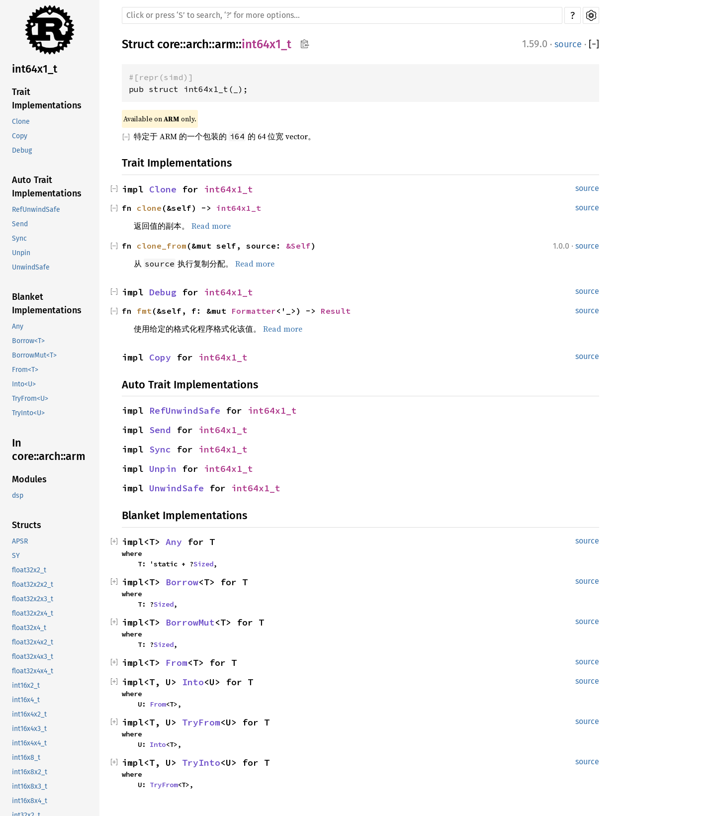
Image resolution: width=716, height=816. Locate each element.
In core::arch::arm (49, 449)
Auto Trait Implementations (47, 187)
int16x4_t (26, 700)
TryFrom (201, 722)
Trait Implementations (47, 99)
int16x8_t (26, 757)
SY (16, 555)
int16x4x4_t (29, 743)
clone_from (161, 246)
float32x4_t (29, 628)
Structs (26, 525)
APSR (20, 541)
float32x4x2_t (32, 642)
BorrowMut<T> (34, 355)
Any (17, 326)
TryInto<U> (28, 413)
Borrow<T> (28, 341)
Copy (19, 136)
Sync (19, 238)
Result (336, 311)
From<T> (25, 369)
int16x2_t (26, 685)
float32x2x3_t (32, 599)
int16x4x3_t (29, 729)
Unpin (21, 253)
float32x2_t (29, 570)
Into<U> (24, 384)
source (568, 44)
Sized (203, 563)
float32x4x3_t (32, 656)
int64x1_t (34, 69)
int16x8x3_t (29, 786)
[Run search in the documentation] (342, 15)
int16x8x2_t (29, 772)
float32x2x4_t (32, 613)
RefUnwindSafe (36, 209)
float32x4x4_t (32, 671)
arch (197, 44)
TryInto (201, 762)
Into (193, 682)
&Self (298, 246)
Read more (211, 225)
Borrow (182, 582)
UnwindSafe (31, 267)
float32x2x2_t (32, 584)
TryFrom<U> (30, 398)
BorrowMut (190, 622)
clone (149, 208)
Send (20, 224)
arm (225, 44)
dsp (17, 495)
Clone (21, 121)
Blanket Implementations (47, 303)
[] (594, 44)
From (176, 662)
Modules (29, 479)
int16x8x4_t (29, 801)
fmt (144, 311)
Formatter (253, 311)
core (168, 44)
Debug (22, 150)
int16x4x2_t (29, 714)
